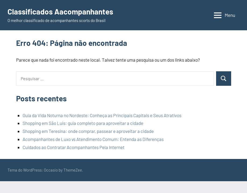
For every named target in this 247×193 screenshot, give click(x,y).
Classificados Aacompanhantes (60, 11)
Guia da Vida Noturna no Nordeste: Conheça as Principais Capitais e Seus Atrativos (102, 115)
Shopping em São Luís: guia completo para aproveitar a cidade (83, 123)
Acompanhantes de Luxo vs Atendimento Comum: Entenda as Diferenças (93, 139)
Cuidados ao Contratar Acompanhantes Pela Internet (73, 147)
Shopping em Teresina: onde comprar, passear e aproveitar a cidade (88, 131)
